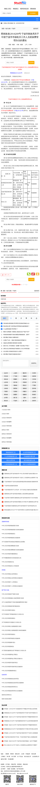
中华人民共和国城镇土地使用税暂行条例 (13, 598)
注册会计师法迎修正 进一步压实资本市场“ (14, 23)
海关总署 (33, 754)
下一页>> (25, 284)
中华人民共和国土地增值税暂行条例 (11, 626)
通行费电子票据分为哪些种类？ (11, 337)
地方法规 (7, 28)
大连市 (34, 397)
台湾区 (6, 397)
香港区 (34, 394)
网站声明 (13, 764)
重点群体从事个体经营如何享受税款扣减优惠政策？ (16, 326)
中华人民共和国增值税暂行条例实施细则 (13, 529)
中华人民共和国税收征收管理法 (10, 678)
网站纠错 (25, 764)
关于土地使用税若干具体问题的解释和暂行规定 (14, 602)
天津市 (34, 373)
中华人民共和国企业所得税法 (10, 574)
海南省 (24, 388)
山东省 (6, 382)
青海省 (6, 394)
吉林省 (34, 376)
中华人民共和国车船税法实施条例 (11, 638)
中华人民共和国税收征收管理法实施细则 (13, 682)
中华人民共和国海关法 (8, 562)
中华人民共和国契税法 (8, 646)
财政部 (7, 754)
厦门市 (24, 400)
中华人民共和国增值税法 (8, 533)
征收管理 (4, 674)
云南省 (6, 388)
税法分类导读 (10, 460)
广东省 (15, 376)
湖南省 (15, 385)
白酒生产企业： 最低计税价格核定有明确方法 (14, 340)
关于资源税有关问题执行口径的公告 (11, 622)
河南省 (24, 382)
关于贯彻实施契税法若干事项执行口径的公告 (14, 650)
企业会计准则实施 (7, 425)
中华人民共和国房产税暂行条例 (10, 594)
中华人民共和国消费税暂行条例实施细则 (13, 549)
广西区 (34, 385)
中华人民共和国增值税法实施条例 (11, 537)
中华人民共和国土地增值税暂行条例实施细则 (14, 630)
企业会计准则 (5, 413)
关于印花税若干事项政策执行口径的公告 (13, 614)
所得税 (3, 570)
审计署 (8, 756)
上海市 (15, 373)
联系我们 (19, 764)
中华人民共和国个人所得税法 (10, 582)
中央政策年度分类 (29, 456)
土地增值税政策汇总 (10, 464)
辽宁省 (34, 382)
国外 (24, 397)
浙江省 (24, 379)
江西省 (6, 385)
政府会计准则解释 (7, 438)
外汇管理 (13, 756)
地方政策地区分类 (29, 460)
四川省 (15, 382)
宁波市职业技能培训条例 (11, 485)
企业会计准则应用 (7, 417)
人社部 (22, 754)
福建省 (24, 394)
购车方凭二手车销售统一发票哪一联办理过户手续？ (16, 345)
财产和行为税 (5, 590)
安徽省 (24, 376)
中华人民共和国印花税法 (8, 610)
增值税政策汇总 (11, 452)
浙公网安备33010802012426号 (8, 773)
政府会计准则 (5, 429)
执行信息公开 (27, 756)
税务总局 (17, 754)
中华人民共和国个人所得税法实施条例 (12, 586)
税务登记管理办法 (7, 694)
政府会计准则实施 (7, 442)
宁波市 (13, 28)
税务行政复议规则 (7, 699)
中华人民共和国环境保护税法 (10, 662)
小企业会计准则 (6, 409)
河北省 (6, 376)
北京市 (6, 373)
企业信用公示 (35, 756)
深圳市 (34, 400)
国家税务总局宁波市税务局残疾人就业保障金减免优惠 (19, 493)
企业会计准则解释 (7, 421)
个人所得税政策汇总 (10, 456)
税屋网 (2, 764)
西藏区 (15, 379)
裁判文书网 (4, 759)
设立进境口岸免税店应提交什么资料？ (13, 351)
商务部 (12, 754)
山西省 (34, 391)
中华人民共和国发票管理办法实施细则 (12, 690)
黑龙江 (24, 385)
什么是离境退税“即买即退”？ (10, 329)
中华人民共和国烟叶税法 (8, 642)
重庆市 (24, 373)
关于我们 (7, 764)
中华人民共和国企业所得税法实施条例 (12, 578)
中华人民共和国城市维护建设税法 (11, 606)
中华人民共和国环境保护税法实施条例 (12, 666)
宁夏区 (6, 391)
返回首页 (35, 28)
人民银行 (3, 756)
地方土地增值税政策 (29, 464)
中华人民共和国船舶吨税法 (9, 670)
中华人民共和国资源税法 (8, 618)
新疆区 (15, 394)
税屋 (3, 28)
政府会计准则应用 (7, 434)
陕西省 (15, 388)
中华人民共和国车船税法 (8, 634)
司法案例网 (11, 759)
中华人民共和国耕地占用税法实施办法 (12, 658)
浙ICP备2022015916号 (22, 773)
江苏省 (34, 379)
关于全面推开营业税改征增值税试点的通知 (13, 541)
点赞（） (7, 274)
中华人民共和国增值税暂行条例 (10, 525)
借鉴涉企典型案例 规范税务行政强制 (12, 343)
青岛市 (6, 400)
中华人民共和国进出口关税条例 (10, 566)
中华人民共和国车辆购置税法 (10, 553)
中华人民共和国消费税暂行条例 (10, 545)
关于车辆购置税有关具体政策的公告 (11, 558)
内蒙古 (24, 391)
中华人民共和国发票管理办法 (10, 686)
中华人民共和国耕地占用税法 (10, 654)
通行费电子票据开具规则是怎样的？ (12, 354)
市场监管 (28, 754)
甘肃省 (15, 391)
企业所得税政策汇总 (29, 452)
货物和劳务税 (5, 521)
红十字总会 (20, 756)
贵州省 (34, 388)
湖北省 (6, 379)
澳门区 (15, 397)
